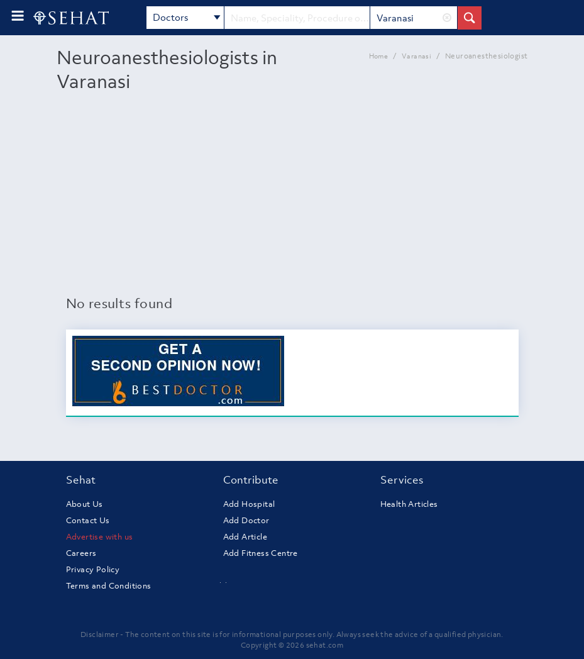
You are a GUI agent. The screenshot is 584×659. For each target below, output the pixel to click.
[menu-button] (18, 16)
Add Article (245, 536)
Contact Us (88, 520)
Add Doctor (246, 520)
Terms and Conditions (109, 585)
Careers (81, 553)
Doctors (187, 18)
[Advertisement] (292, 199)
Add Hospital (249, 504)
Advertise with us (99, 536)
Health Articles (409, 504)
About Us (84, 504)
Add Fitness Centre (260, 553)
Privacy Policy (93, 569)
